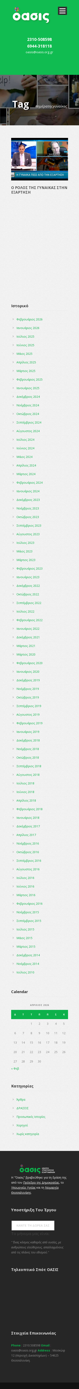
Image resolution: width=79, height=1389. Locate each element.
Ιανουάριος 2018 (27, 818)
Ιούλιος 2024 (25, 440)
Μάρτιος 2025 (25, 371)
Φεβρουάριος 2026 (29, 319)
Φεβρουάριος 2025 (29, 379)
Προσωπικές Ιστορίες (30, 1117)
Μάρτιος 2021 (25, 646)
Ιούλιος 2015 (25, 929)
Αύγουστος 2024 (28, 431)
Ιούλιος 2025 (25, 336)
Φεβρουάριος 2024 (29, 483)
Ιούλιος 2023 (25, 543)
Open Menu (62, 11)
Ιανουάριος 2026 (27, 328)
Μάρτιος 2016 (25, 895)
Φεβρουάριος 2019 (29, 723)
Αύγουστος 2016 (28, 869)
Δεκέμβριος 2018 (28, 740)
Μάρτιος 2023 (25, 560)
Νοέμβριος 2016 (27, 843)
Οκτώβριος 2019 (27, 697)
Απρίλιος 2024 (26, 465)
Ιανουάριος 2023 (27, 577)
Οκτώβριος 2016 (27, 852)
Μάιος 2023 (24, 551)
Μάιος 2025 (24, 354)
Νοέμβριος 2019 (27, 689)
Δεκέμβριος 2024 (28, 397)
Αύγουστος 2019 (28, 715)
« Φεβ (15, 1068)
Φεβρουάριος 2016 (29, 904)
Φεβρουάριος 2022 (29, 620)
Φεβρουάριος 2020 (29, 663)
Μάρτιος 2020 (25, 654)
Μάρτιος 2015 (25, 946)
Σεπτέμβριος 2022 (28, 603)
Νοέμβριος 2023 (27, 508)
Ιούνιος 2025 (25, 345)
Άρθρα (20, 1099)
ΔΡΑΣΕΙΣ (22, 1108)
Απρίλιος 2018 (26, 800)
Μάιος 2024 (24, 457)
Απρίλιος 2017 (26, 835)
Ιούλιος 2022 (25, 611)
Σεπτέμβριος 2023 (28, 525)
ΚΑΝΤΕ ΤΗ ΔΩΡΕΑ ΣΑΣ (33, 1225)
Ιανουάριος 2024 (27, 491)
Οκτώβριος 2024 (27, 414)
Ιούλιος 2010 (25, 972)
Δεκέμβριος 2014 (28, 955)
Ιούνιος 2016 (25, 886)
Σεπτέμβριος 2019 (28, 706)
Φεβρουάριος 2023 (29, 568)
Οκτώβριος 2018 (27, 757)
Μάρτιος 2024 (25, 474)
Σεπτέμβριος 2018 (28, 766)
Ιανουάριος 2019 (27, 732)
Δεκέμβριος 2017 (28, 826)
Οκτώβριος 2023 (27, 517)
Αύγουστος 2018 (28, 775)
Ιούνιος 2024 (25, 448)
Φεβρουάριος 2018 (29, 809)
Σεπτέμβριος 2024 (28, 422)
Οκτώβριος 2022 (27, 594)
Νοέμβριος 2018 (27, 749)
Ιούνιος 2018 (25, 792)
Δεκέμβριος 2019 (28, 680)
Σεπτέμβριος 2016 (28, 861)
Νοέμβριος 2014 (27, 964)
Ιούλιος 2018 (25, 783)
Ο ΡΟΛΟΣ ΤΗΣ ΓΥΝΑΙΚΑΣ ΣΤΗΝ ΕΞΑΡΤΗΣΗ (39, 190)
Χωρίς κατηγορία (27, 1134)
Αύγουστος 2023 (28, 534)
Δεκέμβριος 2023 (28, 500)
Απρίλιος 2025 (26, 362)
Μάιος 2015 (24, 938)
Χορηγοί (22, 1125)
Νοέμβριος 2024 (27, 405)
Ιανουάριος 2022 (27, 629)
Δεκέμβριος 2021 (28, 637)
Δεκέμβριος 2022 (28, 586)
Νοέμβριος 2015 (27, 912)
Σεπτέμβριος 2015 (28, 921)
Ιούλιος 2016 (25, 878)
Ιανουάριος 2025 (27, 388)
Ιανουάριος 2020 (27, 672)
